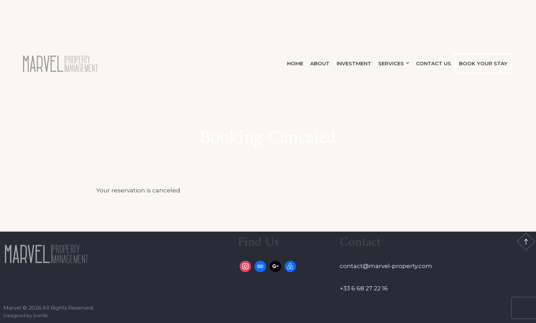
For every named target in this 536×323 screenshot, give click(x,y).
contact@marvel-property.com (386, 266)
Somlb (40, 315)
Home (295, 63)
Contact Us (433, 63)
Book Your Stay (483, 63)
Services (391, 63)
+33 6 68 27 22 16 (364, 288)
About (320, 63)
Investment (354, 63)
